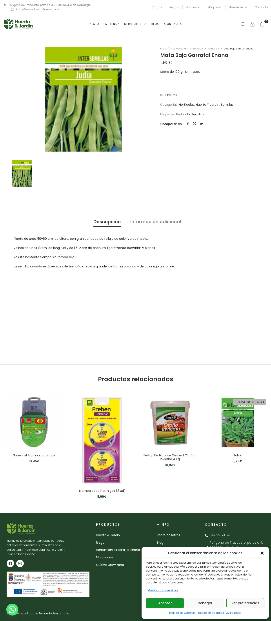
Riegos (174, 7)
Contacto (261, 7)
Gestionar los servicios (163, 590)
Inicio (163, 48)
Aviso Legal (233, 613)
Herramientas (238, 7)
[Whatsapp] (12, 610)
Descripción (107, 221)
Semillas (198, 48)
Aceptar (165, 603)
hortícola (183, 114)
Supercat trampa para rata (34, 455)
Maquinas (215, 7)
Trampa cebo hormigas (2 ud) (101, 491)
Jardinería (193, 7)
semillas (197, 114)
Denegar (205, 603)
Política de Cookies (182, 613)
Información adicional (155, 221)
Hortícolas (213, 48)
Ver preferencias (245, 603)
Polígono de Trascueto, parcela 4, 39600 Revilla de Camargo (47, 5)
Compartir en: (171, 124)
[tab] (107, 222)
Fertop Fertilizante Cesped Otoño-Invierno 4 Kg (170, 457)
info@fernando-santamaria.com (39, 9)
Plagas (157, 7)
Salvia (237, 455)
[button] (262, 553)
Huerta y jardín (179, 48)
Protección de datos (210, 613)
